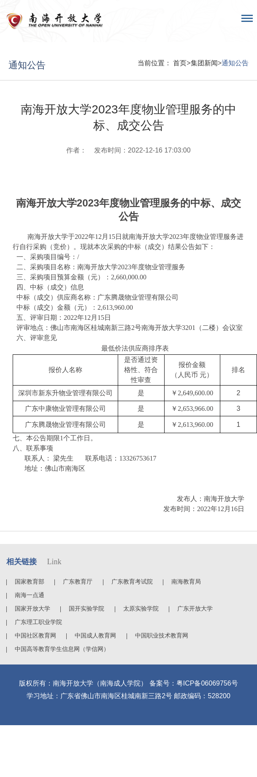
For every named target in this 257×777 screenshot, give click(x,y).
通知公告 (235, 63)
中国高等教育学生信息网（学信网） (62, 649)
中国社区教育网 (35, 635)
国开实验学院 (86, 608)
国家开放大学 (32, 608)
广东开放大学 (195, 608)
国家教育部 (29, 581)
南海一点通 (29, 595)
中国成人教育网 (95, 635)
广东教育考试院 (132, 581)
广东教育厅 (77, 581)
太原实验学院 (141, 608)
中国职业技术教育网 (161, 635)
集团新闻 (204, 63)
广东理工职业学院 (38, 622)
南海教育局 (186, 581)
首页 (180, 63)
